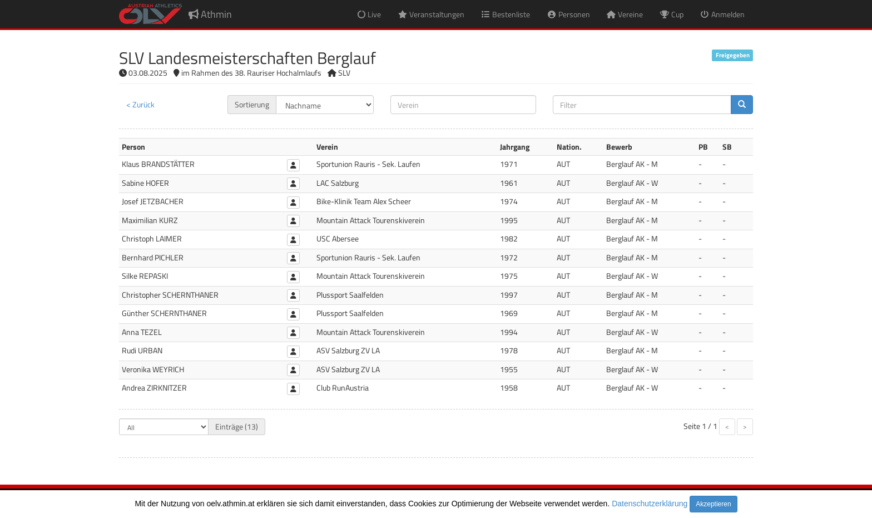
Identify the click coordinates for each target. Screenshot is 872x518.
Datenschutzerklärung (649, 503)
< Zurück (140, 104)
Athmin (210, 14)
